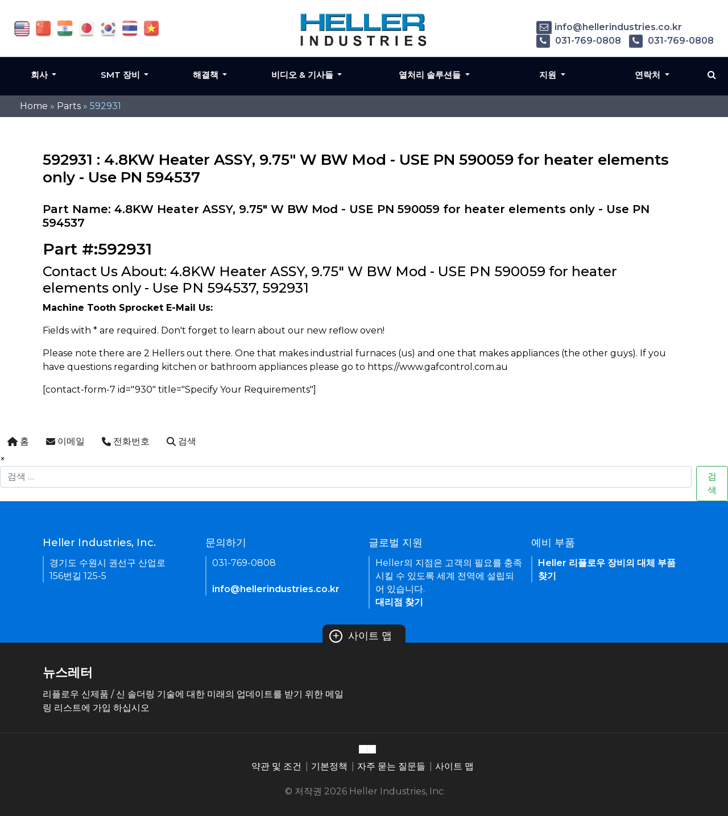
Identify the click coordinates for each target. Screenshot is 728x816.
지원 (549, 74)
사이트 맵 (360, 636)
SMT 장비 (121, 74)
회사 (40, 74)
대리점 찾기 (399, 602)
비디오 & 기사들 (303, 74)
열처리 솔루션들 (431, 74)
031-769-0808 (578, 40)
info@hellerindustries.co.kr (609, 27)
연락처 (649, 74)
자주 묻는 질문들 (391, 766)
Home (34, 106)
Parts (69, 106)
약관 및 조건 (276, 766)
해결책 (207, 74)
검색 (712, 483)
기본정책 (329, 766)
